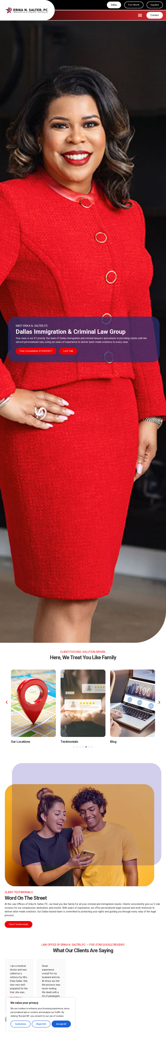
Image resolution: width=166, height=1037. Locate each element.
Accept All (61, 1024)
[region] (40, 1014)
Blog (113, 742)
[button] (140, 15)
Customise (20, 1024)
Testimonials (69, 742)
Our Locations (20, 742)
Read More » (16, 997)
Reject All (41, 1024)
